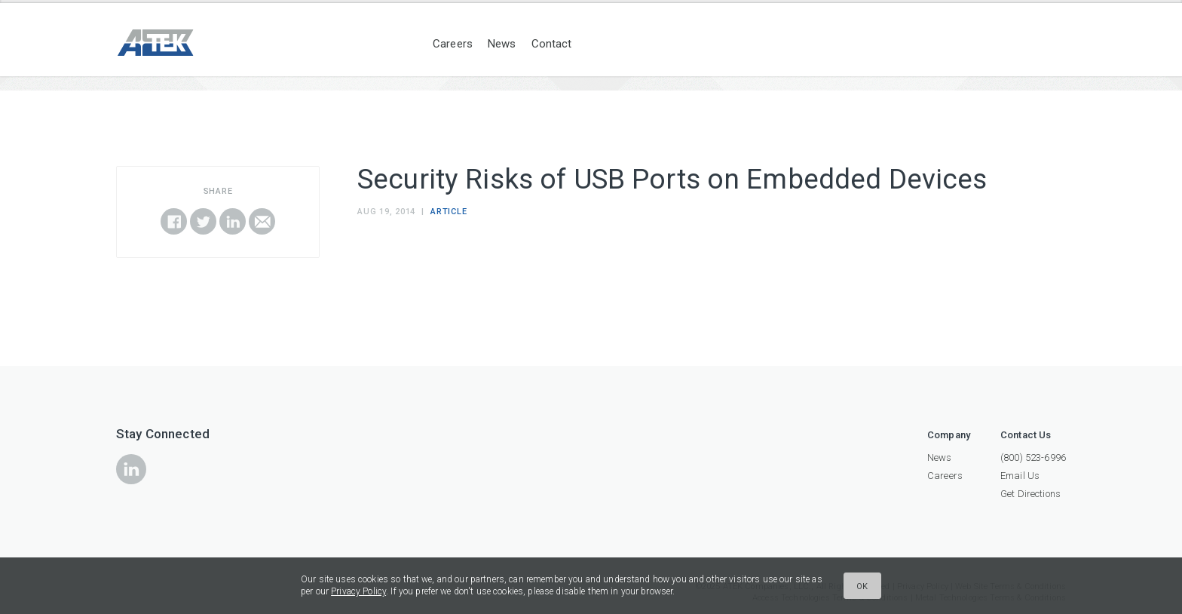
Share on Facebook (174, 221)
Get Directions (1030, 493)
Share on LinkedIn (232, 221)
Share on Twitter (203, 221)
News (502, 44)
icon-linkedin (131, 469)
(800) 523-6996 (1033, 457)
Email (262, 221)
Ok (862, 586)
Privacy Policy (358, 591)
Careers (453, 44)
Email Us (1020, 475)
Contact (551, 44)
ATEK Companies (184, 42)
